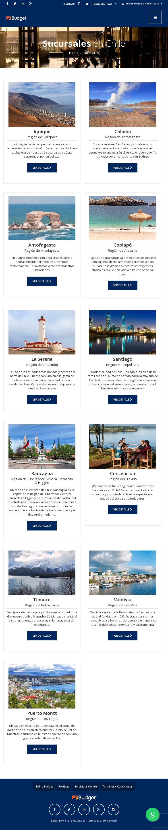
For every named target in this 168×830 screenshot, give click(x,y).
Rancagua (42, 473)
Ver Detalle (42, 168)
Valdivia (122, 600)
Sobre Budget (44, 786)
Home (73, 53)
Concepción (122, 473)
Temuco (42, 600)
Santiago (122, 359)
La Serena (42, 359)
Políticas (63, 786)
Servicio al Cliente (86, 786)
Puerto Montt (42, 713)
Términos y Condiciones (117, 786)
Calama (122, 131)
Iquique (42, 131)
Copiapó (123, 245)
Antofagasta (42, 245)
